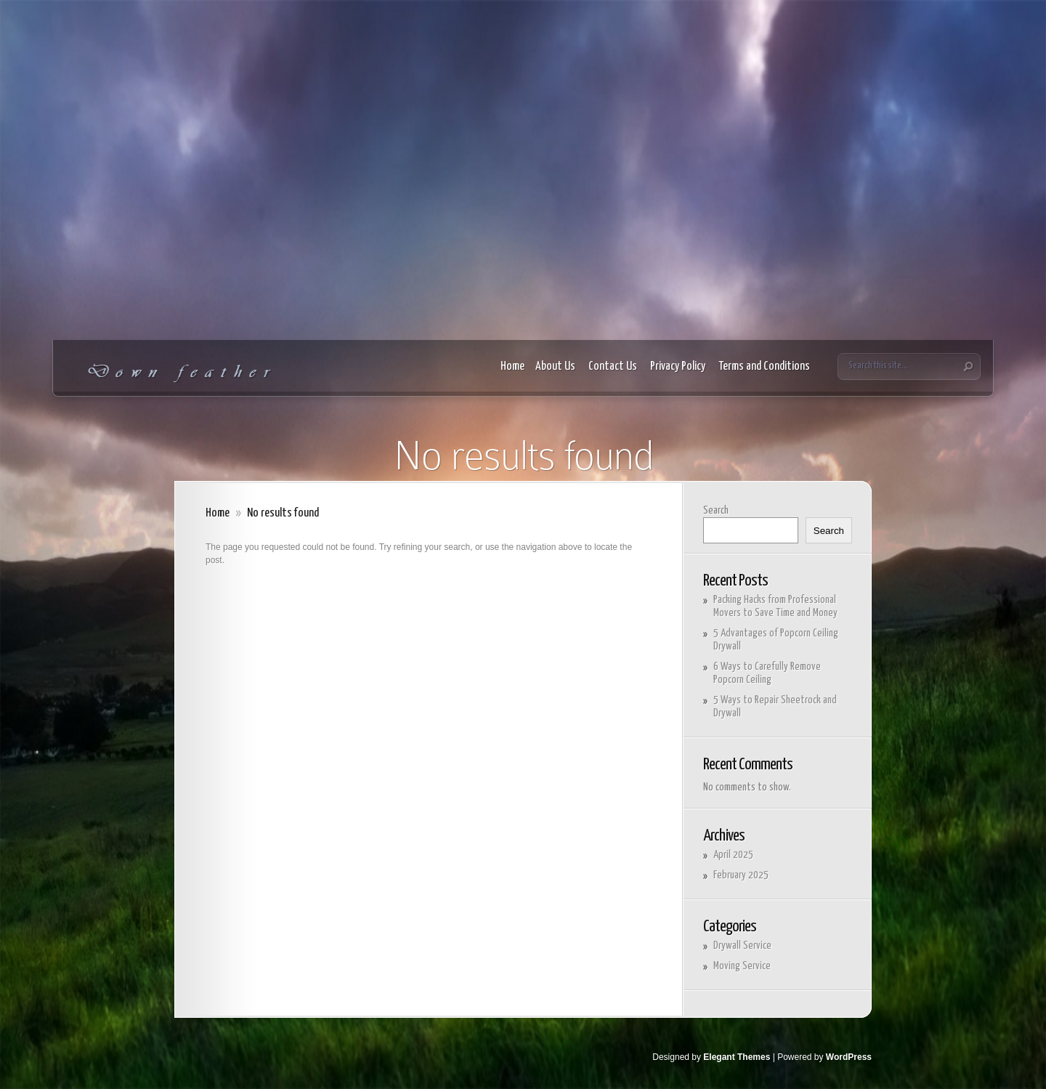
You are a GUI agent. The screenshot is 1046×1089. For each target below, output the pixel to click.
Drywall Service (742, 945)
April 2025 (733, 854)
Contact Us (613, 366)
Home (512, 366)
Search (716, 510)
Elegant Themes (736, 1057)
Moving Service (742, 965)
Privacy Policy (679, 366)
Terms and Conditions (765, 366)
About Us (556, 366)
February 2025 (741, 875)
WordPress (849, 1057)
